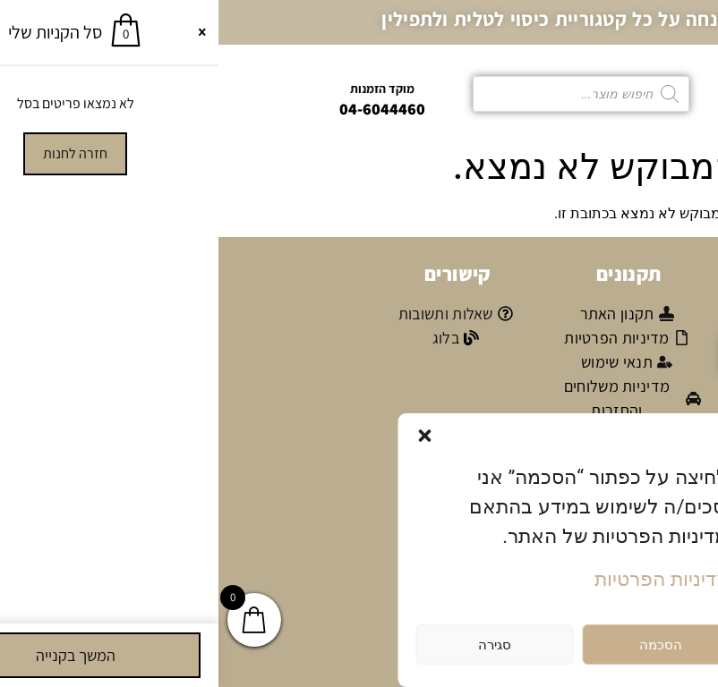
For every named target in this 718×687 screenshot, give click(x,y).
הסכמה (442, 645)
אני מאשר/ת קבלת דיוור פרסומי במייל (612, 403)
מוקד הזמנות (164, 89)
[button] (207, 436)
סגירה (276, 645)
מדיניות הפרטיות (443, 579)
